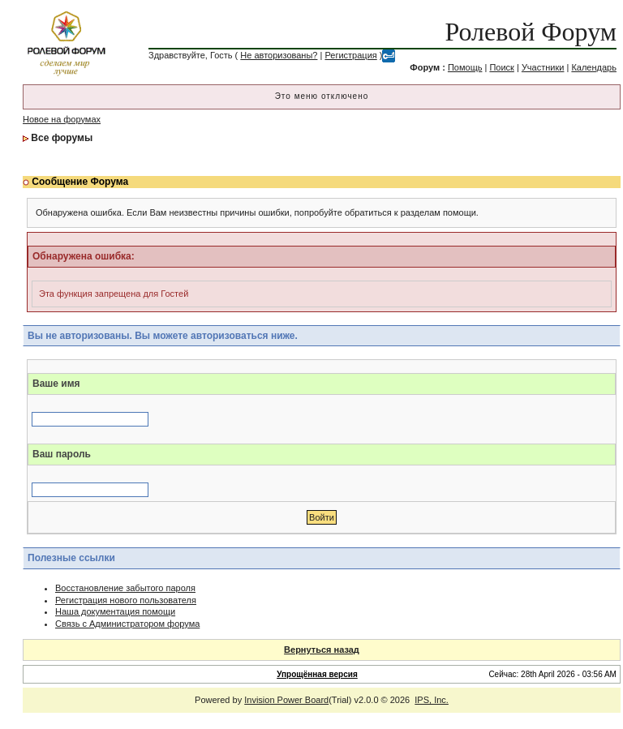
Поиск (501, 67)
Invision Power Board (286, 700)
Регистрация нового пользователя (125, 600)
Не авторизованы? (278, 55)
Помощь (465, 67)
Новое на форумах (62, 119)
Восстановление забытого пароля (125, 588)
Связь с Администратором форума (127, 623)
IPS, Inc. (432, 700)
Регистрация (350, 55)
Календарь (594, 67)
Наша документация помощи (115, 611)
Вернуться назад (321, 649)
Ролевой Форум (531, 31)
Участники (543, 67)
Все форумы (61, 138)
